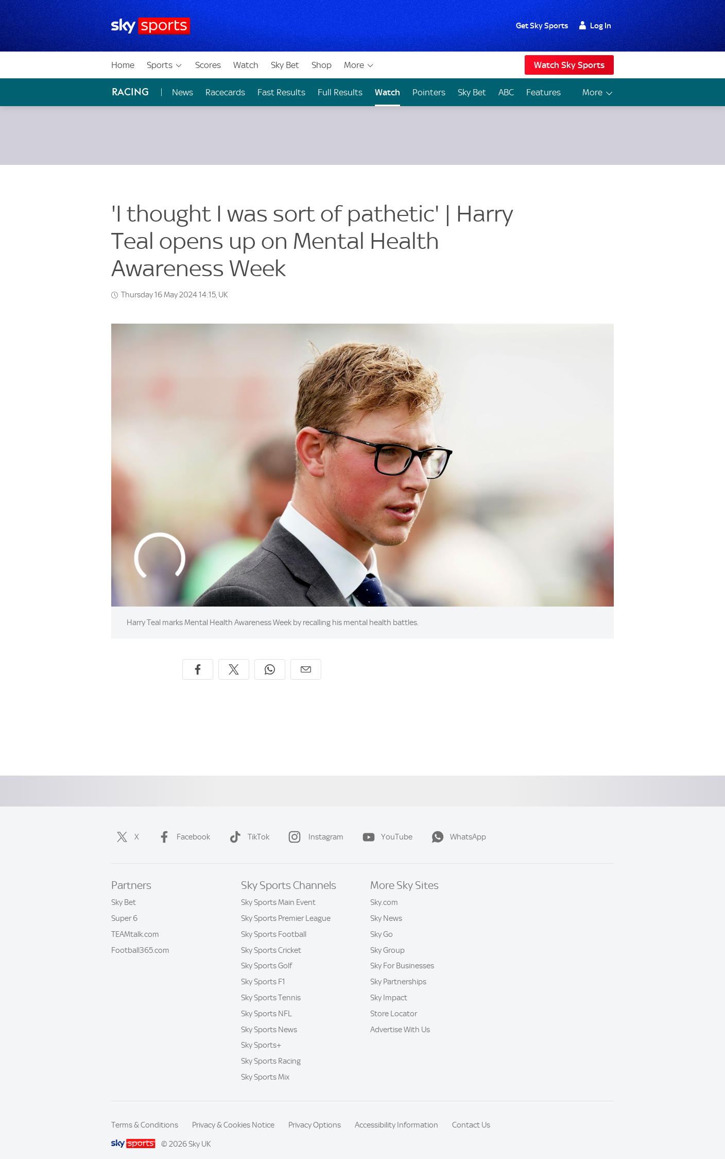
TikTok (247, 824)
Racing (130, 92)
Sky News (386, 906)
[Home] (150, 26)
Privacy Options (314, 1112)
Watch (245, 65)
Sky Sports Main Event (278, 890)
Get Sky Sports (542, 25)
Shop (322, 65)
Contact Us (471, 1112)
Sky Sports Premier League (286, 906)
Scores (208, 65)
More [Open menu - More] (598, 92)
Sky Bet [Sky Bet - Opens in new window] (472, 92)
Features (543, 92)
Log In (595, 25)
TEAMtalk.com (135, 922)
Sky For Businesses (402, 953)
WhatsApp (456, 824)
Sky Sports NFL (266, 1001)
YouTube (385, 824)
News (182, 92)
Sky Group (387, 938)
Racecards (225, 92)
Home (122, 65)
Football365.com (140, 938)
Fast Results (281, 92)
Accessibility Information (396, 1112)
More (359, 65)
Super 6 (124, 906)
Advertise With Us (400, 1017)
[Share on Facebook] (197, 657)
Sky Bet (285, 65)
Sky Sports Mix (265, 1064)
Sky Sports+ (261, 1032)
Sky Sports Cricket (271, 938)
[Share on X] (233, 657)
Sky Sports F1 (263, 969)
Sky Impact (388, 985)
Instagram (313, 824)
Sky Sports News (269, 1017)
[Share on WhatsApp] (269, 657)
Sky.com (384, 890)
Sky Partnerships (398, 969)
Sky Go (381, 922)
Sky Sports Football (273, 922)
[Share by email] (305, 657)
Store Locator (393, 1001)
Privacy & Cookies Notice (233, 1112)
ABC (506, 92)
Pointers (428, 92)
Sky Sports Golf (266, 953)
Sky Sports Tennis (271, 985)
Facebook (182, 824)
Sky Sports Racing (271, 1048)
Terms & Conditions (144, 1112)
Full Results (340, 92)
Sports (165, 65)
